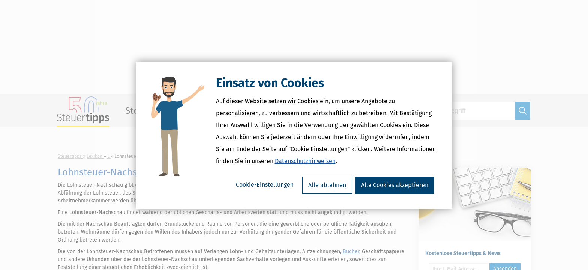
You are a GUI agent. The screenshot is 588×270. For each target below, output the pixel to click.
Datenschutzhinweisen (305, 161)
